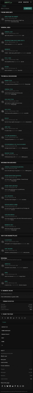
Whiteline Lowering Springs (11, 252)
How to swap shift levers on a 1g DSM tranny (15, 189)
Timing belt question (9, 139)
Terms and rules (5, 330)
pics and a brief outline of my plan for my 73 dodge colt (17, 208)
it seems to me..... (8, 285)
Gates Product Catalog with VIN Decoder (14, 93)
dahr (23, 35)
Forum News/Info (7, 12)
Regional (4, 258)
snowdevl (29, 53)
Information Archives (8, 162)
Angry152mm (22, 276)
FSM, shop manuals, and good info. (13, 228)
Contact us (4, 327)
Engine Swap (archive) (11, 186)
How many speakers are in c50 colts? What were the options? (18, 218)
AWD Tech (7, 127)
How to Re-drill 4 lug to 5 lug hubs (12, 170)
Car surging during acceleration (12, 84)
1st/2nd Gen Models (11, 135)
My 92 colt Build (8, 70)
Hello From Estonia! (9, 276)
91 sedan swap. (8, 130)
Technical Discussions (9, 76)
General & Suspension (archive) (14, 167)
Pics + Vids (8, 58)
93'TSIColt (12, 190)
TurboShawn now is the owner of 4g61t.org (14, 20)
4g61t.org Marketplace (9, 235)
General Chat (9, 32)
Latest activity (4, 362)
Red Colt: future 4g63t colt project (12, 122)
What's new (4, 356)
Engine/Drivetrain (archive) (13, 175)
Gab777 (21, 139)
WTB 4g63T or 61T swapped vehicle (13, 243)
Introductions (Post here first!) (15, 40)
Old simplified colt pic (9, 61)
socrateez (24, 199)
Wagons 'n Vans (9, 153)
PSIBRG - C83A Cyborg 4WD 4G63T (12, 53)
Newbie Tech (8, 80)
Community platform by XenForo (14, 391)
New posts (3, 359)
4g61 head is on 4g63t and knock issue (13, 103)
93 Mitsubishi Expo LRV (10, 156)
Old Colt (13, 209)
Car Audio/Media (9, 214)
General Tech (9, 89)
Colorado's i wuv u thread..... (11, 267)
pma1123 (20, 44)
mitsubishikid (29, 122)
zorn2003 (26, 113)
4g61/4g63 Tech (9, 99)
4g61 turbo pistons (9, 35)
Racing (7, 67)
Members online (8, 290)
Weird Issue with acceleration (11, 113)
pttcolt (22, 61)
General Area (5, 27)
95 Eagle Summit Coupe (10, 148)
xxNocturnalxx (26, 252)
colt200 (20, 130)
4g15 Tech (8, 109)
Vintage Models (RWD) (11, 204)
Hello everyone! (8, 44)
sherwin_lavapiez (23, 285)
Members (7, 49)
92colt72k (20, 70)
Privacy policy (5, 334)
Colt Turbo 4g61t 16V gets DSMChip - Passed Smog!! (16, 179)
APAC (6, 281)
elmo (28, 243)
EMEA (6, 272)
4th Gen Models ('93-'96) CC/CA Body (15, 144)
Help (2, 338)
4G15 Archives (9, 196)
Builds (7, 118)
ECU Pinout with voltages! (10, 199)
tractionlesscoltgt (15, 21)
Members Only (9, 225)
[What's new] (30, 2)
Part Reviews (9, 248)
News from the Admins (11, 16)
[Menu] (2, 2)
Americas (7, 264)
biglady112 (25, 267)
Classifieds (8, 240)
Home (2, 341)
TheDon (12, 219)
